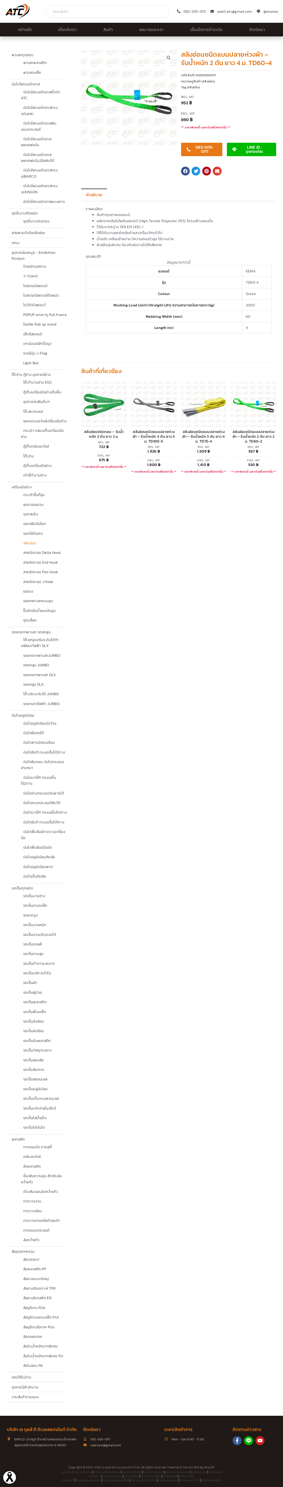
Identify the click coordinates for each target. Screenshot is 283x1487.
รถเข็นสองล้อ (33, 1060)
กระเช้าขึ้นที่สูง (34, 494)
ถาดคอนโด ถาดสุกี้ (37, 1147)
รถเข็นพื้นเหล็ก (34, 1011)
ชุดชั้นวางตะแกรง (36, 221)
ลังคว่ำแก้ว (31, 1240)
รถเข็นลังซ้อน (33, 1021)
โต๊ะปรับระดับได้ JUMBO (41, 694)
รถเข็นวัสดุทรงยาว (37, 1050)
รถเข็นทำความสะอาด (39, 963)
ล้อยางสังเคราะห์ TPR (39, 1288)
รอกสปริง (30, 514)
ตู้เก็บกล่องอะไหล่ (36, 446)
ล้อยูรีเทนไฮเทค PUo (39, 1327)
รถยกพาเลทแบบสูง (38, 600)
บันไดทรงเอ (199, 1472)
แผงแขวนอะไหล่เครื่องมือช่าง (45, 421)
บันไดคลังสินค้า (190, 1480)
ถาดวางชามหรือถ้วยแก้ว (41, 1220)
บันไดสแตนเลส (168, 1480)
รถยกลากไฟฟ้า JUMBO (41, 703)
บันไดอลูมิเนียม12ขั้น (143, 1480)
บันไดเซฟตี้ (215, 1472)
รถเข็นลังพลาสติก (37, 1040)
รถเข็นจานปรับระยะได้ (39, 934)
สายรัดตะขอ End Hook (40, 562)
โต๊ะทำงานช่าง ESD (37, 382)
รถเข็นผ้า (30, 982)
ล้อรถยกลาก (32, 1336)
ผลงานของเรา (151, 30)
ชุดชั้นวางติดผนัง (25, 213)
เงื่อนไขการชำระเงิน (206, 30)
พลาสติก (18, 1139)
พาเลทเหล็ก (32, 72)
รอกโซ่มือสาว (33, 533)
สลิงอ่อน (29, 543)
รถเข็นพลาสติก (35, 1002)
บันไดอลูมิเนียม (23, 715)
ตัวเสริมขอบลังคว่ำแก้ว (40, 1191)
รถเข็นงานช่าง (34, 896)
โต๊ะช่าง (28, 456)
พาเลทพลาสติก (35, 62)
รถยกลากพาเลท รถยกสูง (31, 632)
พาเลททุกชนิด (22, 55)
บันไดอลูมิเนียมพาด (38, 866)
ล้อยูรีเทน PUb (34, 1307)
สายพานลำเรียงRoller (28, 232)
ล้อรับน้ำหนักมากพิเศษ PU (43, 1356)
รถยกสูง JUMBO (36, 665)
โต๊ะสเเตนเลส (33, 411)
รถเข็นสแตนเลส (35, 1079)
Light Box (31, 363)
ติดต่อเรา (257, 30)
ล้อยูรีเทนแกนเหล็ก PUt (41, 1317)
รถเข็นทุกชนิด (22, 888)
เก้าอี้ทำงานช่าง (35, 475)
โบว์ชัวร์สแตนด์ (34, 305)
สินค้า (108, 30)
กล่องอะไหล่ (32, 1156)
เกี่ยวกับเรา (67, 30)
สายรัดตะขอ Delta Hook (42, 552)
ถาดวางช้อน (32, 1211)
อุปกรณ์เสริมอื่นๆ (36, 401)
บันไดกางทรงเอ (154, 1472)
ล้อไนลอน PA (33, 1365)
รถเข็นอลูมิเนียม (35, 1089)
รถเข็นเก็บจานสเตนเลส (41, 1098)
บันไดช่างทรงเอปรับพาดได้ (43, 793)
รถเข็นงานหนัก (34, 924)
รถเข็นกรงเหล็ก (35, 905)
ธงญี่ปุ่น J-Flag (35, 353)
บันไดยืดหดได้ (33, 733)
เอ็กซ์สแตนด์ (32, 334)
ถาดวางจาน (32, 1201)
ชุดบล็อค (30, 620)
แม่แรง (28, 591)
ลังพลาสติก (32, 1166)
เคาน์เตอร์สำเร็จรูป (37, 343)
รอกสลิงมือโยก (34, 523)
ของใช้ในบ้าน (21, 1377)
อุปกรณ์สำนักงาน (25, 1387)
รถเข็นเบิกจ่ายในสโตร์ (39, 1108)
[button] (169, 58)
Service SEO (191, 1467)
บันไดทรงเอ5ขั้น (151, 1476)
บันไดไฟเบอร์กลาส (26, 84)
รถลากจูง (30, 915)
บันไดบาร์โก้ (186, 1476)
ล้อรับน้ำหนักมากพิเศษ (40, 1346)
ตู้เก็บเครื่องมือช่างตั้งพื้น (42, 392)
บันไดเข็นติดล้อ (34, 876)
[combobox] (107, 11)
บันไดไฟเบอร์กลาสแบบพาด (44, 201)
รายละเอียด (94, 208)
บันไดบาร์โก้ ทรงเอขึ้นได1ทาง (45, 812)
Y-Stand (30, 276)
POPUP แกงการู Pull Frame (45, 314)
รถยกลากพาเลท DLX (39, 674)
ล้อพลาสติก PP (34, 1269)
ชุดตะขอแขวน (33, 504)
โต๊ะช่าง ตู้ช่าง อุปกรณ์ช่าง (31, 374)
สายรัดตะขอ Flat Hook (40, 572)
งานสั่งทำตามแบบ (25, 1397)
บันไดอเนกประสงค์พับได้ (41, 802)
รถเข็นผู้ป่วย (32, 992)
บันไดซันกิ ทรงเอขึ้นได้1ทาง (44, 822)
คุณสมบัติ (93, 256)
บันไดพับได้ (170, 1476)
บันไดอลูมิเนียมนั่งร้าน (40, 723)
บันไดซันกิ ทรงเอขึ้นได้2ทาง (44, 752)
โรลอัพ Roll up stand (40, 324)
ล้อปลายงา (31, 1259)
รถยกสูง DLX (33, 684)
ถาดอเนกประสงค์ (36, 1230)
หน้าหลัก (25, 30)
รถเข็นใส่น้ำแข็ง (35, 1117)
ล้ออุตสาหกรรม (23, 1251)
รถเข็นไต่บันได (34, 1127)
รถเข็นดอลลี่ (32, 944)
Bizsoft (209, 1467)
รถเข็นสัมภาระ (34, 1069)
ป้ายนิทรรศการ (34, 266)
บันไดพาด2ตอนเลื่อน (39, 742)
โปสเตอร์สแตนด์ (35, 285)
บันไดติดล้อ (131, 1476)
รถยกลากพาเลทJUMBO (41, 655)
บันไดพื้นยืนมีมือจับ (37, 847)
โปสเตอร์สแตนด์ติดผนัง (41, 295)
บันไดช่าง (94, 1476)
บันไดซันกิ (68, 1480)
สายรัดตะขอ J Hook (38, 581)
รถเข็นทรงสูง (33, 953)
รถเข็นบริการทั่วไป (37, 973)
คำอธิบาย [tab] (94, 195)
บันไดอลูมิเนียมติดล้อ (39, 857)
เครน (15, 242)
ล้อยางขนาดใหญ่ (36, 1278)
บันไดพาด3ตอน (211, 1480)
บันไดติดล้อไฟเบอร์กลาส (76, 1472)
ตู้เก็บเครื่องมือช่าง (37, 465)
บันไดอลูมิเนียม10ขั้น (116, 1480)
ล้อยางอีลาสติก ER (37, 1298)
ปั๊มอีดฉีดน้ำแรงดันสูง (39, 610)
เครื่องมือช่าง (22, 487)
